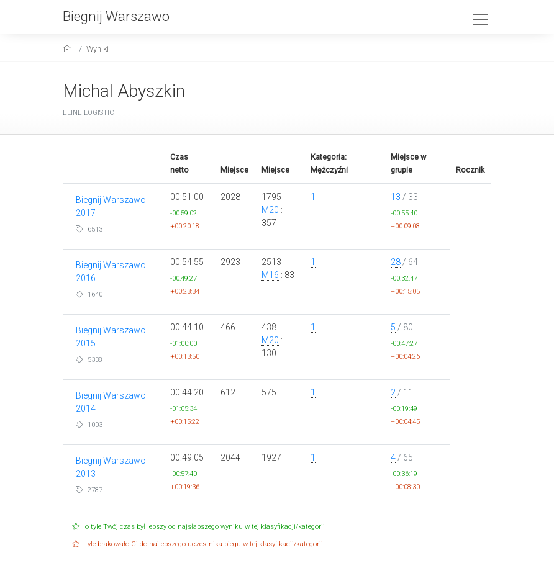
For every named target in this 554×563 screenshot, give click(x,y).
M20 (270, 210)
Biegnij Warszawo (116, 16)
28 (396, 262)
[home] (69, 48)
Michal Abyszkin (124, 91)
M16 (270, 275)
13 (396, 197)
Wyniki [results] (97, 48)
